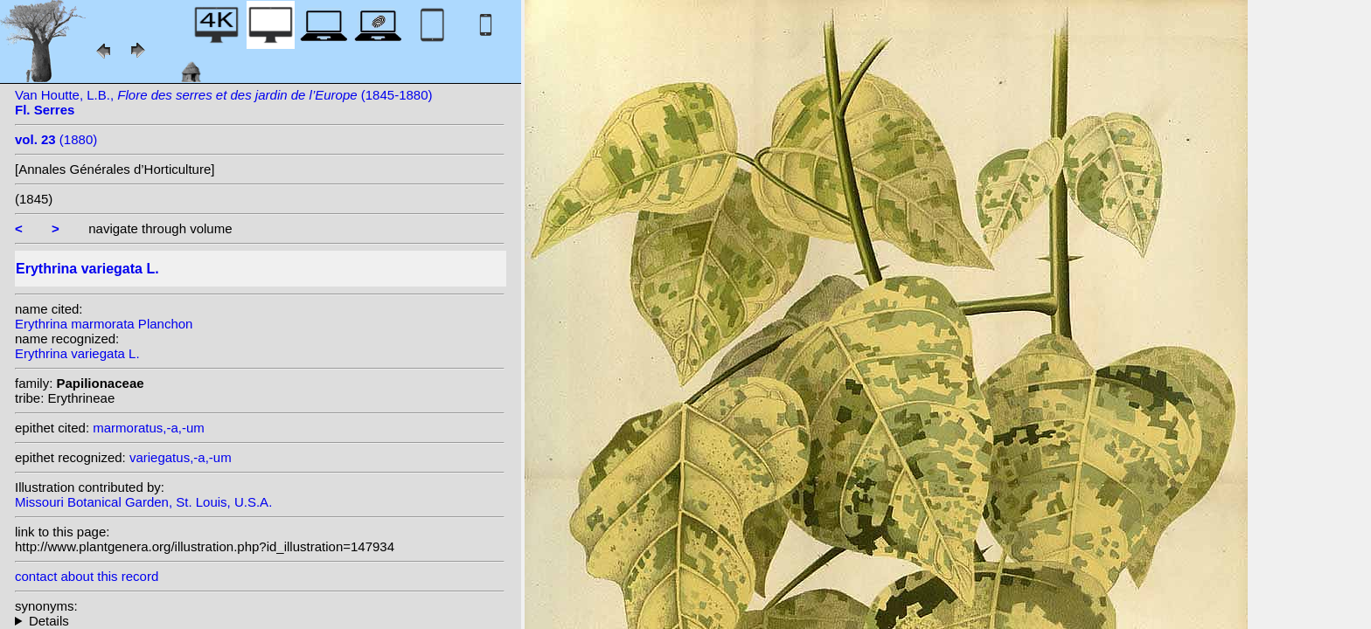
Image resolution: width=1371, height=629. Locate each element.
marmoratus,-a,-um (149, 427)
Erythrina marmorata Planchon (103, 323)
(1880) (56, 139)
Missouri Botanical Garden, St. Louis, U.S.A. (143, 501)
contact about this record (86, 576)
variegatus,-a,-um (180, 457)
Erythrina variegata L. (77, 353)
